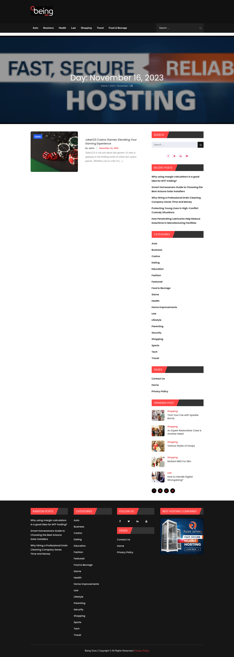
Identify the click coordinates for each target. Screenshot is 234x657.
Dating (156, 262)
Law (73, 28)
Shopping (86, 28)
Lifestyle (156, 320)
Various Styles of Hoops (181, 446)
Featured (157, 281)
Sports (155, 345)
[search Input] (180, 28)
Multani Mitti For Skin (179, 461)
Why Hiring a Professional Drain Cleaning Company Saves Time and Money (49, 550)
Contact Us (158, 378)
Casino (156, 256)
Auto (35, 28)
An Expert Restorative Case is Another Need (184, 432)
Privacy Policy (160, 391)
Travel (100, 28)
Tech (154, 352)
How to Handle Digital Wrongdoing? (180, 478)
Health (62, 28)
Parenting (157, 326)
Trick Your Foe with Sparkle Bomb (183, 416)
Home (155, 385)
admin (91, 148)
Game (38, 136)
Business (48, 28)
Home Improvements (164, 307)
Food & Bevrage (118, 28)
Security (157, 332)
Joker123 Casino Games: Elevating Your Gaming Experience (111, 141)
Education (158, 269)
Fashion (156, 275)
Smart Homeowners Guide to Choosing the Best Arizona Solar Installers (48, 535)
